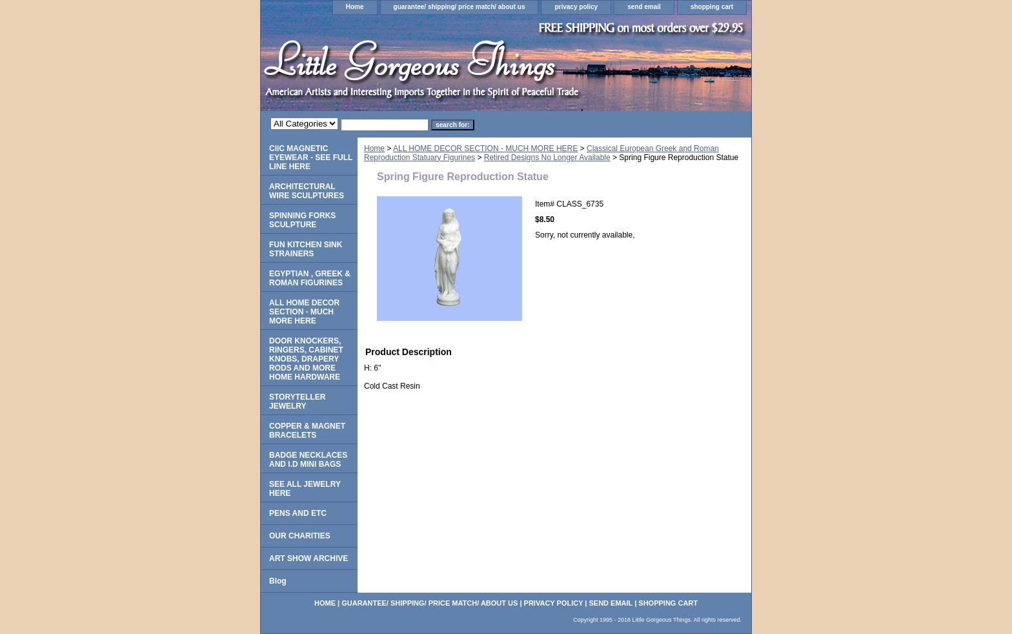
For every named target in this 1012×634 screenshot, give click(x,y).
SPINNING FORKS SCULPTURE (302, 220)
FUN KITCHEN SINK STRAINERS (305, 249)
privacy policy (576, 6)
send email (644, 6)
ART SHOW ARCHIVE (308, 558)
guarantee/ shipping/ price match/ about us (459, 6)
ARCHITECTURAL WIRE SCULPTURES (306, 191)
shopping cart (712, 6)
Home (355, 6)
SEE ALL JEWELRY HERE (305, 489)
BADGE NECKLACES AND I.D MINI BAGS (308, 460)
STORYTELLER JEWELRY (297, 402)
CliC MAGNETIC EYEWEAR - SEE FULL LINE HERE (310, 157)
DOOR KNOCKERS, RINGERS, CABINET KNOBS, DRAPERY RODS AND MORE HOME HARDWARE (306, 359)
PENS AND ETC (298, 513)
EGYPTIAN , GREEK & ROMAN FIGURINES (309, 278)
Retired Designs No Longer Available (547, 157)
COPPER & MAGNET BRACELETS (307, 431)
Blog (278, 581)
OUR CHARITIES (299, 535)
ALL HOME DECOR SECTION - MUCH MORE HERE (485, 148)
